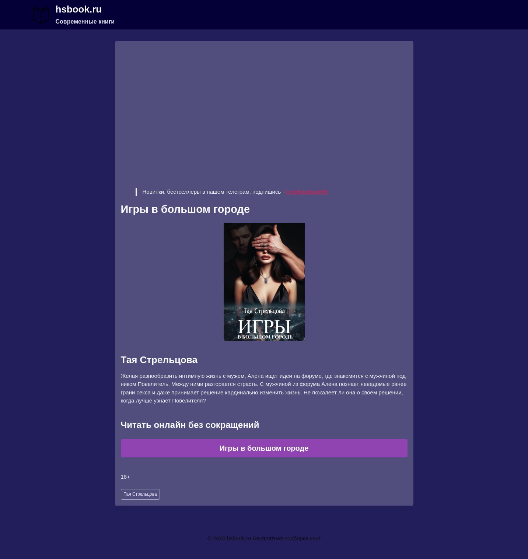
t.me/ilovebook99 (307, 192)
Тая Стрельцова (140, 494)
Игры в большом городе (264, 448)
